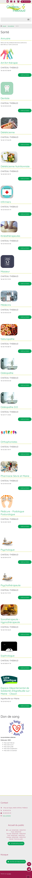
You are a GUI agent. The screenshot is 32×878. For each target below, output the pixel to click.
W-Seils (9, 874)
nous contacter (7, 815)
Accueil (4, 26)
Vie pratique (11, 26)
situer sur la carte (16, 843)
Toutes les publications (16, 861)
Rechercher (26, 1)
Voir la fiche (25, 75)
